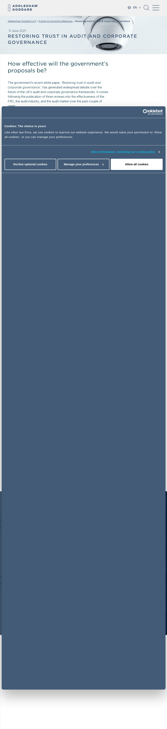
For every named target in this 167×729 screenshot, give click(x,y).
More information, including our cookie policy (123, 151)
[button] (146, 9)
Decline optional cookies (30, 164)
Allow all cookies (136, 164)
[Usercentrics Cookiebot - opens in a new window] (146, 112)
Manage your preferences (84, 164)
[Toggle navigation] (155, 7)
